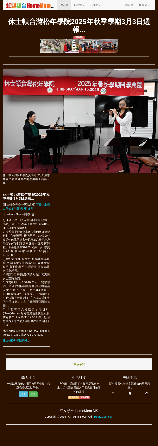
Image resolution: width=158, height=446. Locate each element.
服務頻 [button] (144, 5)
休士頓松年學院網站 (15, 340)
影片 (33, 394)
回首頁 (129, 5)
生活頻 (65, 5)
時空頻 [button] (79, 5)
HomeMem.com (103, 416)
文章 (23, 394)
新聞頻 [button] (95, 5)
